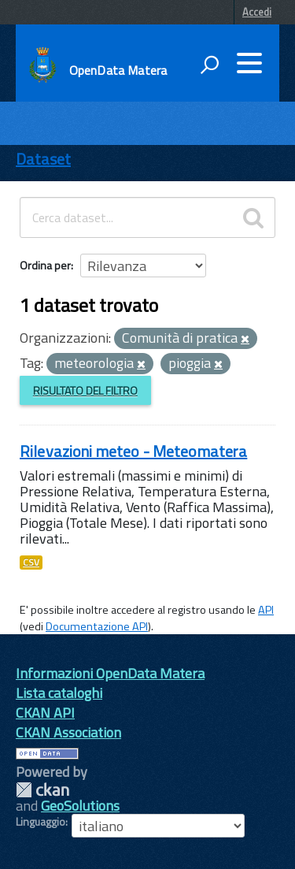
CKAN (42, 790)
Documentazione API (97, 626)
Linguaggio (40, 822)
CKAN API (45, 712)
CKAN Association (68, 732)
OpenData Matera (118, 70)
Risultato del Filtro (85, 390)
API (266, 609)
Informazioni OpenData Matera (110, 673)
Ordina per (45, 265)
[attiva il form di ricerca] (209, 64)
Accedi (256, 12)
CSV (31, 562)
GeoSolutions (80, 805)
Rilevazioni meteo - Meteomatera (133, 451)
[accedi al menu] (249, 63)
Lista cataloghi (59, 693)
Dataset (43, 159)
